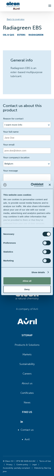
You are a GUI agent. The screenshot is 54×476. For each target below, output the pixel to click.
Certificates (27, 392)
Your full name (11, 131)
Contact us (27, 429)
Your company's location (16, 157)
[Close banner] (50, 185)
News (27, 402)
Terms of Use (45, 461)
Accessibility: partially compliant (16, 468)
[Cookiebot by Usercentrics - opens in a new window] (32, 185)
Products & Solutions (27, 344)
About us (27, 383)
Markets (27, 354)
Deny (27, 289)
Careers (27, 373)
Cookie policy (22, 464)
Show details (38, 272)
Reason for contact (13, 118)
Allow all (27, 281)
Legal (34, 464)
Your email (8, 144)
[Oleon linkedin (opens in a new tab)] (22, 421)
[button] (49, 5)
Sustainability (27, 364)
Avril (27, 439)
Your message (10, 170)
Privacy (9, 464)
